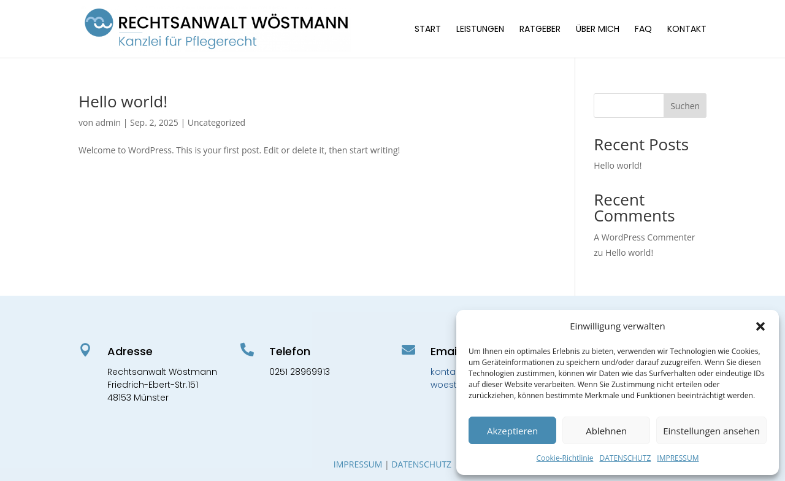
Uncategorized (216, 122)
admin (108, 122)
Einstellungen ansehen (711, 431)
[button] (760, 326)
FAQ (643, 30)
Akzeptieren (512, 431)
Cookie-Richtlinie (565, 458)
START (428, 30)
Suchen (685, 106)
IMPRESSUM (678, 458)
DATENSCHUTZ (625, 458)
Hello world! (122, 101)
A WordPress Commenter (644, 237)
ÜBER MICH (597, 30)
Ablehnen (606, 431)
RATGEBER (540, 30)
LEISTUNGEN (480, 30)
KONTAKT (686, 30)
